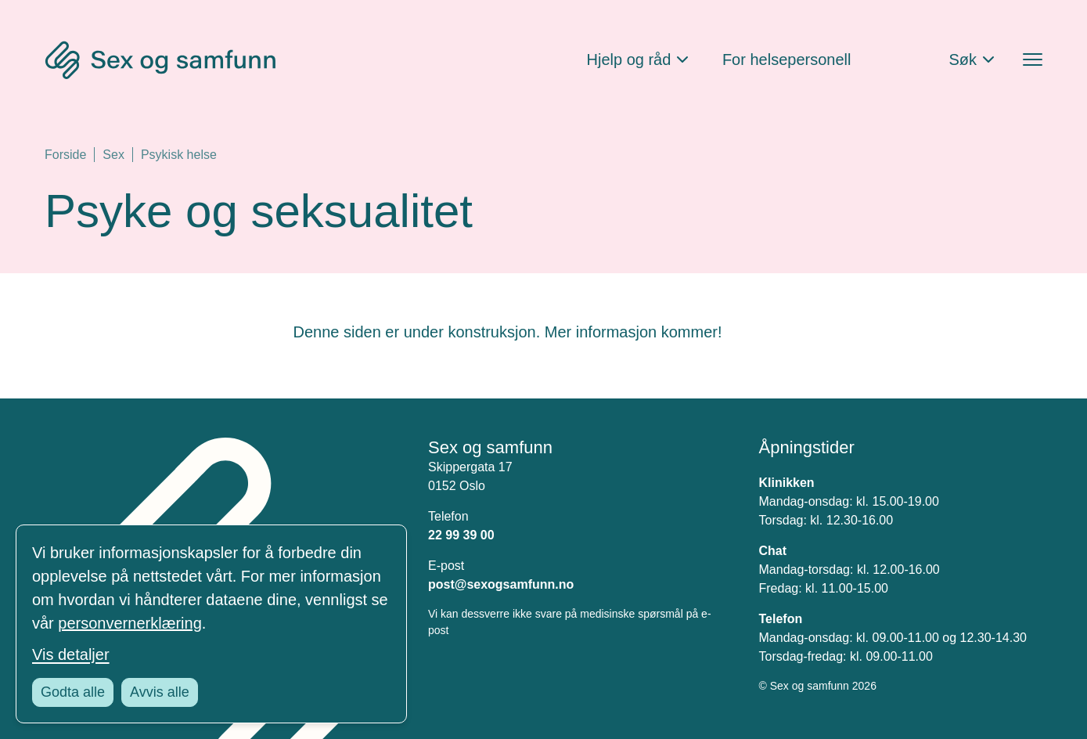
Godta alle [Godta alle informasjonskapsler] (73, 692)
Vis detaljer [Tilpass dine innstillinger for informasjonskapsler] (71, 654)
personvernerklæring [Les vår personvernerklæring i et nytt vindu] (129, 623)
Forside (65, 154)
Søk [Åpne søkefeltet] (962, 59)
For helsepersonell (786, 59)
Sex (113, 154)
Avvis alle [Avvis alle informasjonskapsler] (159, 692)
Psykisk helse (179, 154)
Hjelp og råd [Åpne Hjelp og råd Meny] (629, 59)
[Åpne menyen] (1032, 60)
